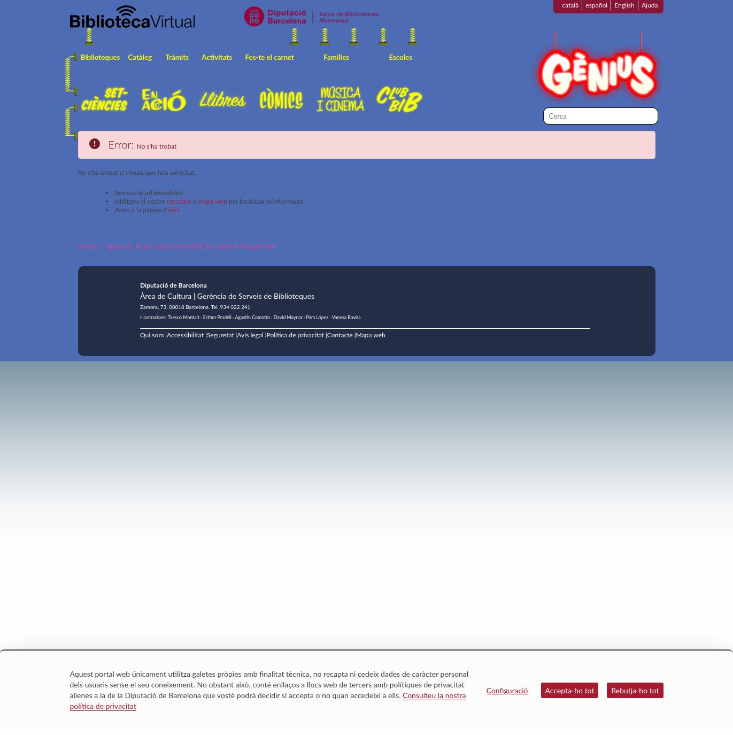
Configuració (507, 690)
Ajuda (650, 5)
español (596, 5)
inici (173, 210)
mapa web (212, 201)
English (624, 5)
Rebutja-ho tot (635, 690)
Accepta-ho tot (570, 690)
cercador (179, 201)
